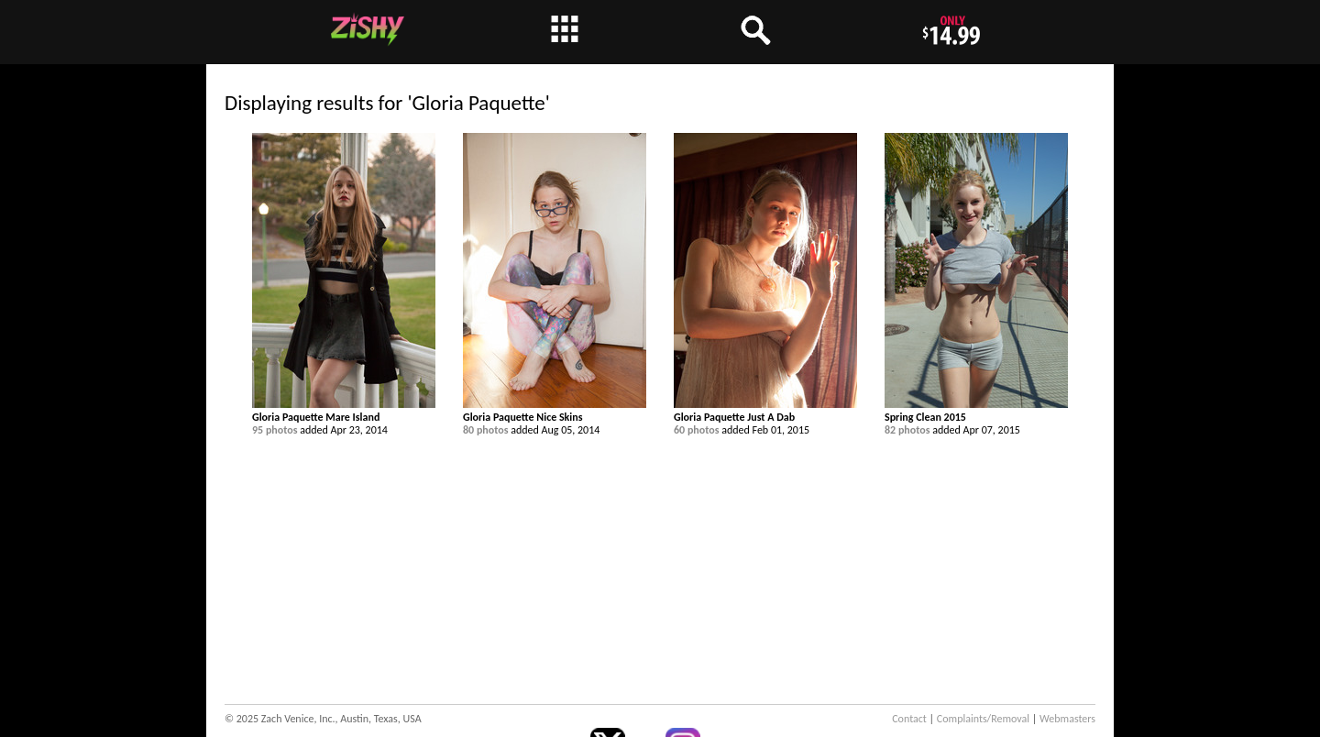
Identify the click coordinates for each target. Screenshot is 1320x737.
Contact (909, 718)
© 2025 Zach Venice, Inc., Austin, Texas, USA (323, 718)
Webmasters (1067, 718)
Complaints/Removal (983, 718)
